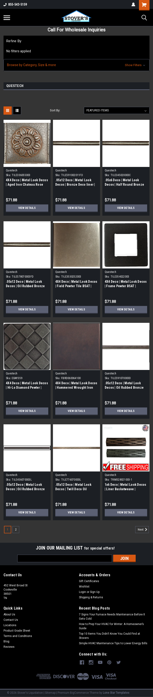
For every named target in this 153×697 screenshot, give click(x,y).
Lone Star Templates (116, 692)
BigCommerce (79, 692)
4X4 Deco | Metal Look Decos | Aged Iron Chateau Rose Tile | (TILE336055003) (27, 184)
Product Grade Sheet (17, 630)
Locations (10, 625)
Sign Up (95, 592)
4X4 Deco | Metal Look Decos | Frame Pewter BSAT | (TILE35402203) (126, 286)
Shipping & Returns (91, 597)
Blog (6, 641)
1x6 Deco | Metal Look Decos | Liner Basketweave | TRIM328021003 (125, 489)
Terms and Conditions (18, 636)
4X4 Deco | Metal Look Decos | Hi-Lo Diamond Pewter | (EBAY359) (27, 387)
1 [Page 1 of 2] (7, 529)
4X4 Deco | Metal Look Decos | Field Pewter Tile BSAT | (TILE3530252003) (76, 286)
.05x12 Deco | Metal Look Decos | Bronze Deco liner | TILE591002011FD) (75, 184)
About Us (9, 614)
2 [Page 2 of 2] (16, 529)
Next (143, 529)
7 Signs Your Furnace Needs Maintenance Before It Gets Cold (112, 616)
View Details (27, 208)
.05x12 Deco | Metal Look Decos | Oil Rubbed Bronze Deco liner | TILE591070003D (125, 387)
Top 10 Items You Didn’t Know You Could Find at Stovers (109, 636)
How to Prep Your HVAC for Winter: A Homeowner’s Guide (111, 626)
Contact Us (11, 620)
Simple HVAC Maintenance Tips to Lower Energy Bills (113, 643)
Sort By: (55, 110)
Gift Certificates (89, 581)
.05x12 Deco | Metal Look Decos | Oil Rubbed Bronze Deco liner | (25, 489)
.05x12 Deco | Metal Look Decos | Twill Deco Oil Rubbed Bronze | (73, 489)
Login (82, 592)
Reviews (9, 646)
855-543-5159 (15, 4)
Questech (11, 170)
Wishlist (84, 586)
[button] (76, 65)
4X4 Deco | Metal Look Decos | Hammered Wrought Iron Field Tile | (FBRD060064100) (76, 387)
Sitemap (50, 692)
